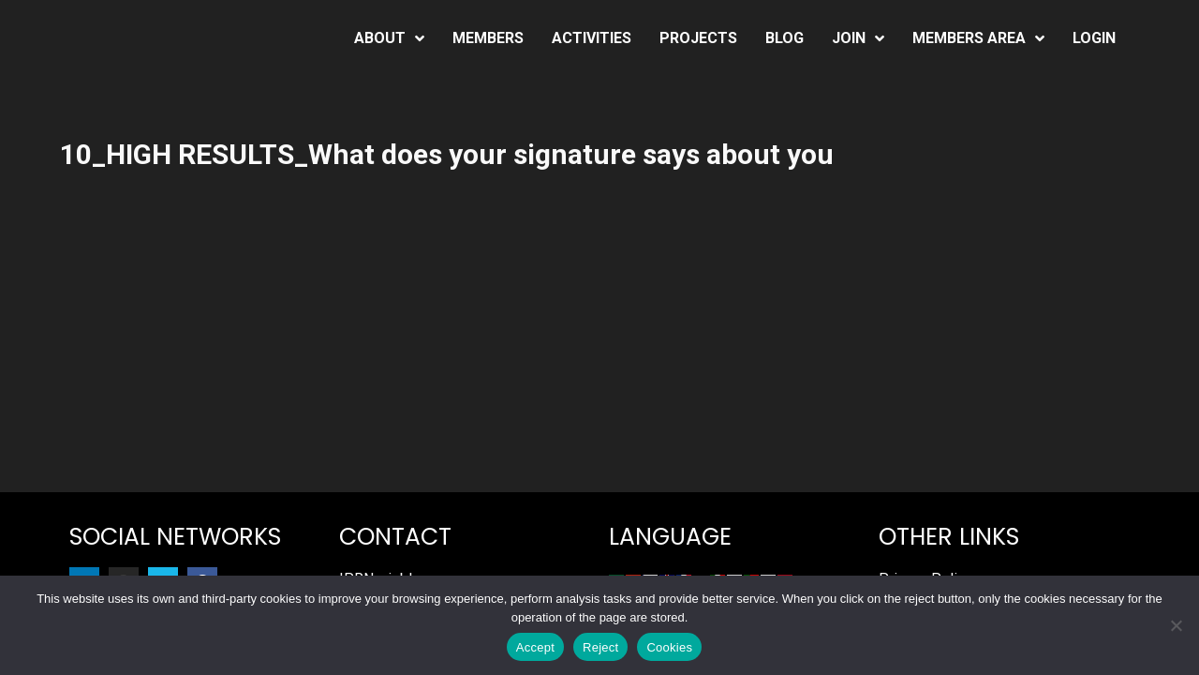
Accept (535, 647)
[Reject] (1175, 625)
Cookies (669, 647)
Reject (600, 647)
